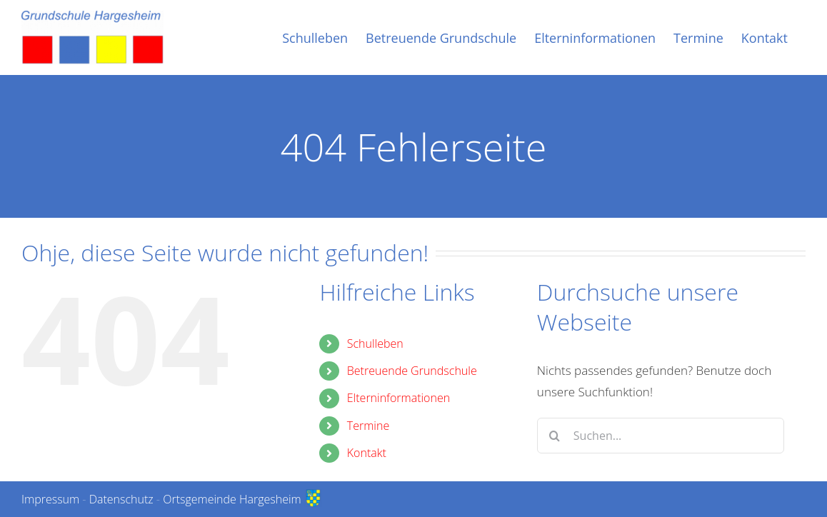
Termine (368, 425)
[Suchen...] (660, 435)
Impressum (50, 499)
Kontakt (366, 453)
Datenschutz (121, 499)
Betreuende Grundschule (412, 370)
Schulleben (375, 343)
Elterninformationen (398, 398)
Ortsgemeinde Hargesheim (242, 499)
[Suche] (555, 435)
